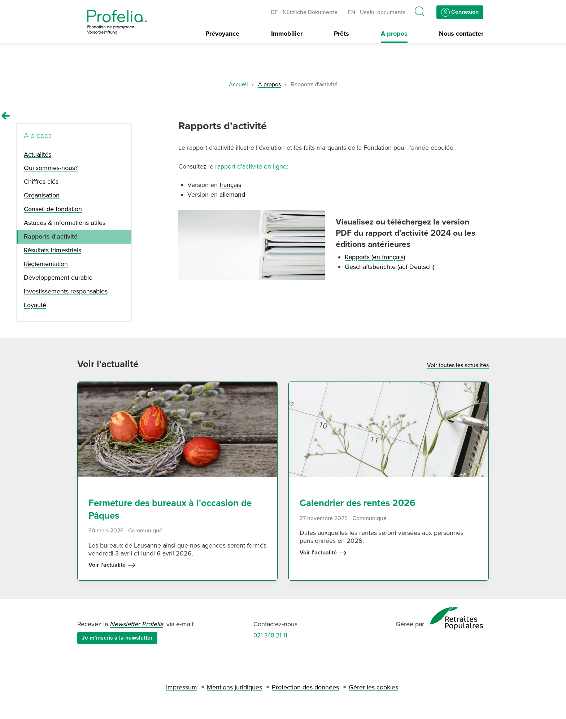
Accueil (238, 84)
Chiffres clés (41, 182)
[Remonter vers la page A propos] (6, 116)
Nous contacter (461, 34)
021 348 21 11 (270, 635)
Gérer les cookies (373, 687)
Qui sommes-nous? (51, 168)
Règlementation (46, 264)
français (230, 185)
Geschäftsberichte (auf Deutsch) (389, 267)
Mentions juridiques (234, 687)
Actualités (37, 154)
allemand (232, 195)
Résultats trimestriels (52, 250)
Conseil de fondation (53, 209)
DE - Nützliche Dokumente (304, 12)
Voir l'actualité (112, 565)
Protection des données (305, 687)
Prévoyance (222, 34)
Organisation (42, 195)
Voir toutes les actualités (458, 365)
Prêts (341, 34)
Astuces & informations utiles (64, 223)
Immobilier (286, 34)
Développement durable (58, 278)
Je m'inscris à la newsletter (117, 637)
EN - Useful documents (376, 12)
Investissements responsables (66, 291)
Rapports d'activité (51, 236)
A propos (394, 34)
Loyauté (35, 305)
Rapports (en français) (375, 257)
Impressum (181, 687)
